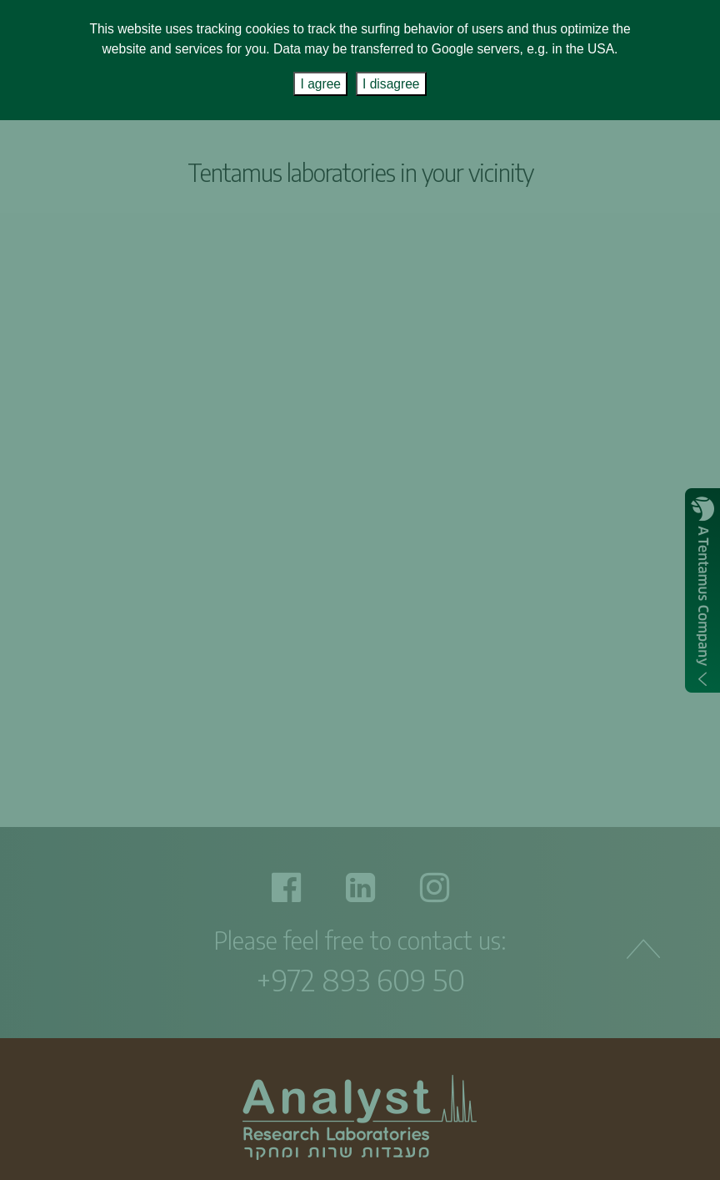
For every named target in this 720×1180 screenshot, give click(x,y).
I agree (320, 84)
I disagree (390, 84)
